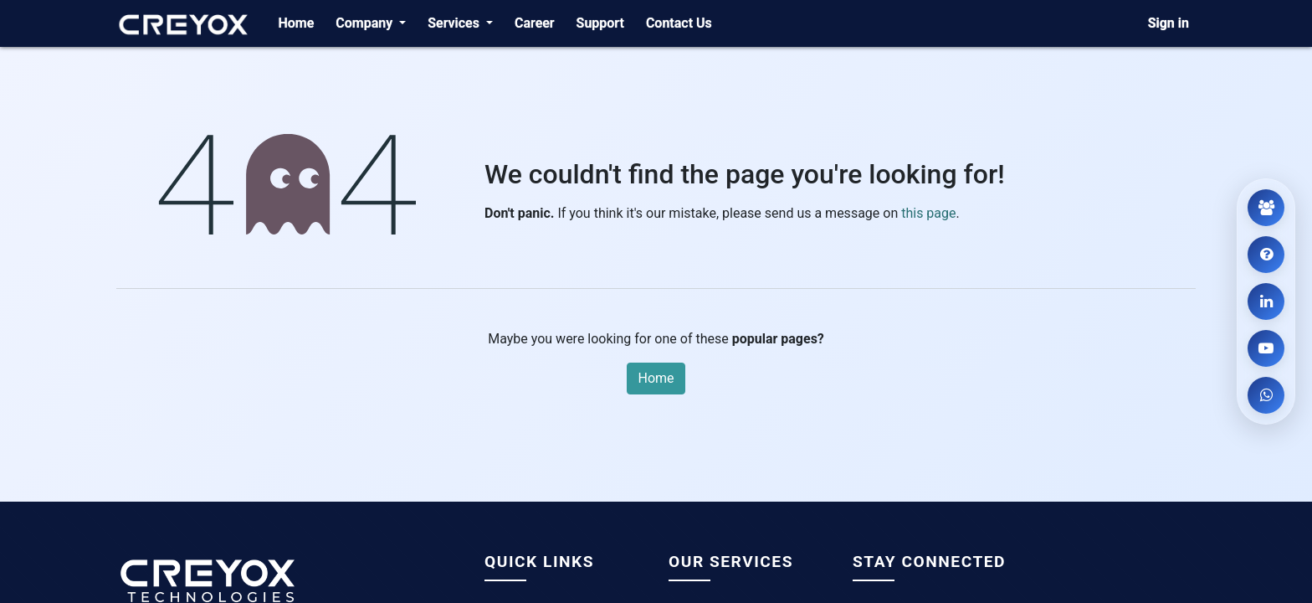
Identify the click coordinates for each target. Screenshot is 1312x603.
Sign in (1168, 23)
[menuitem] (295, 23)
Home (656, 378)
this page (928, 213)
